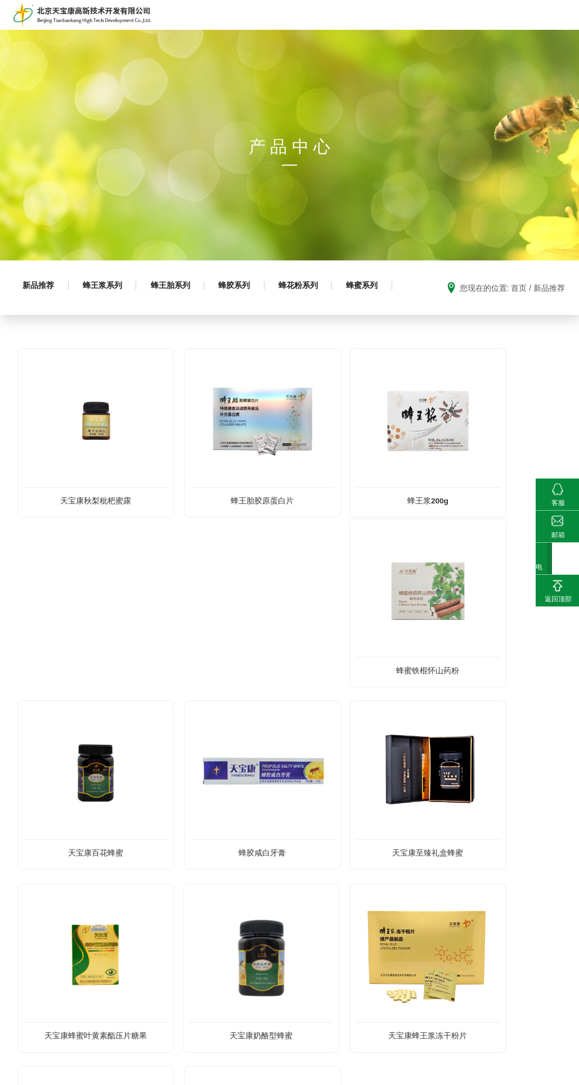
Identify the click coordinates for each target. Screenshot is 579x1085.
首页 (166, 29)
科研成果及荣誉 (486, 29)
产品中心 (259, 29)
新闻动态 (542, 29)
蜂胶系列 (252, 317)
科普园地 (381, 29)
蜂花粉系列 (322, 317)
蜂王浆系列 (110, 317)
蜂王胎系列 (183, 317)
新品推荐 (41, 317)
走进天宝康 (210, 29)
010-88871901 (57, 1027)
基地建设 (428, 29)
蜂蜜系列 (41, 362)
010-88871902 (109, 1027)
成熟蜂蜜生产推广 (318, 29)
